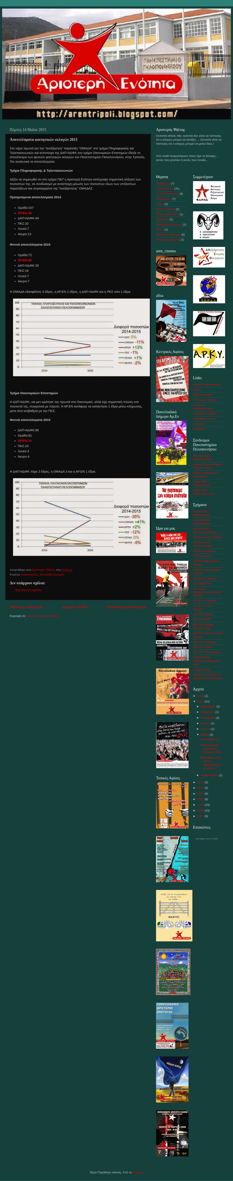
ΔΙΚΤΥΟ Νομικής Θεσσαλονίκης (204, 626)
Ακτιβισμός (163, 183)
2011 (201, 793)
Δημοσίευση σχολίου (28, 590)
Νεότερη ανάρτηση (26, 607)
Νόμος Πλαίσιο (165, 209)
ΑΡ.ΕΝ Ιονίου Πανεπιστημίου (202, 544)
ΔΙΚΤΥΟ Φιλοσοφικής (207, 652)
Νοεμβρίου (208, 712)
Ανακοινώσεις (29, 574)
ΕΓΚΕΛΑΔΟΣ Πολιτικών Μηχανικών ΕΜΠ (207, 661)
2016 (201, 695)
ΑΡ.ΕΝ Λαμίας (202, 556)
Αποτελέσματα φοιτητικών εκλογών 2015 (210, 749)
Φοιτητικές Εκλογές (52, 574)
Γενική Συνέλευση (167, 193)
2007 (201, 816)
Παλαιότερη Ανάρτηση (126, 607)
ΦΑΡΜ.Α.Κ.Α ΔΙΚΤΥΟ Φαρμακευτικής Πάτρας (208, 676)
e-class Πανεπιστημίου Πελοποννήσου (207, 466)
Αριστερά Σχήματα (205, 578)
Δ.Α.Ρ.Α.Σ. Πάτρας (205, 600)
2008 (201, 810)
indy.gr (197, 389)
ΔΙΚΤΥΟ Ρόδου (202, 647)
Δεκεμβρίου (209, 706)
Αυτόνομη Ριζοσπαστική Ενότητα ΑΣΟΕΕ (207, 592)
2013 (201, 782)
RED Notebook (202, 394)
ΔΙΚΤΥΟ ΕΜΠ (202, 619)
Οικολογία (162, 219)
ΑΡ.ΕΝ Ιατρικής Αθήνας (208, 537)
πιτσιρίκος (199, 423)
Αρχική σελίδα (75, 607)
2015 (201, 701)
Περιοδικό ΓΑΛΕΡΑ (205, 413)
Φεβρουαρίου (210, 775)
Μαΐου (205, 734)
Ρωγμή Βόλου (202, 669)
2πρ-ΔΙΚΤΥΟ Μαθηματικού (201, 513)
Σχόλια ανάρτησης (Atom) (43, 616)
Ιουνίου (206, 728)
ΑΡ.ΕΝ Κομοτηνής (204, 551)
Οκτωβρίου (208, 717)
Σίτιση (160, 229)
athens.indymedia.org (207, 384)
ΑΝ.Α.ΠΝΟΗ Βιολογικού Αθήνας (205, 530)
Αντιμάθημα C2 (210, 739)
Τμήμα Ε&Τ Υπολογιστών (201, 483)
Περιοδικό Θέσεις (204, 418)
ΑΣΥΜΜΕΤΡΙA (202, 583)
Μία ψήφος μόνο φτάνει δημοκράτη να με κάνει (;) (210, 763)
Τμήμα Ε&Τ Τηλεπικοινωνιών (204, 491)
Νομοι (160, 204)
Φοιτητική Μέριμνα (168, 239)
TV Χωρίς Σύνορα (204, 399)
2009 (201, 804)
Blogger (137, 1172)
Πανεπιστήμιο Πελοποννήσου (202, 457)
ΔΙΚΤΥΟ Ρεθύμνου (205, 642)
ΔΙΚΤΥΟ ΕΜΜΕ (203, 614)
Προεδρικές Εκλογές (169, 224)
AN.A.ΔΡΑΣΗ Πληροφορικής (202, 521)
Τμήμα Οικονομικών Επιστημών (205, 474)
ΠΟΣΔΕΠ (199, 429)
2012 (201, 787)
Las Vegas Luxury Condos (207, 839)
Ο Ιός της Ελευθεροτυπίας (203, 406)
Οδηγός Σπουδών (167, 214)
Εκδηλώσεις (163, 198)
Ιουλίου (206, 723)
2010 (201, 799)
